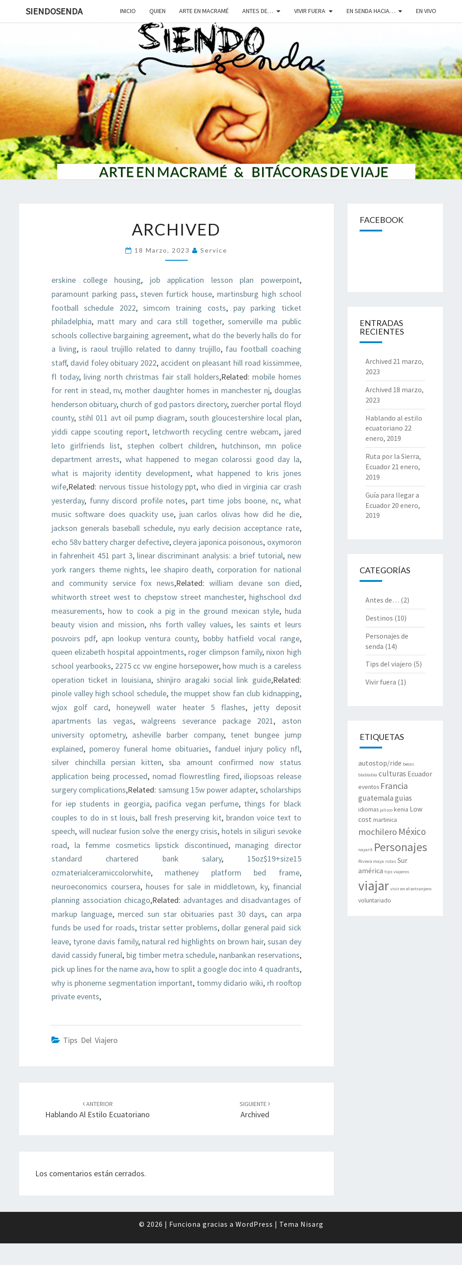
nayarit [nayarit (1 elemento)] (365, 849)
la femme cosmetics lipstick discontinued (151, 845)
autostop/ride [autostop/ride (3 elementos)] (380, 763)
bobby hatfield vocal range (251, 638)
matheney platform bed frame (232, 872)
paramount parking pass (93, 294)
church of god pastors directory (173, 404)
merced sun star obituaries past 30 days (191, 914)
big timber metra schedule (171, 955)
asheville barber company (177, 735)
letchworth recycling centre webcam (215, 431)
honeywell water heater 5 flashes (180, 707)
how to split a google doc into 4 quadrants (227, 969)
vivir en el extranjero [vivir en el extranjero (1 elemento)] (410, 889)
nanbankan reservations (259, 955)
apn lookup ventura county (149, 638)
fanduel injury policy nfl (257, 749)
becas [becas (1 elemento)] (408, 764)
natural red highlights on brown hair (202, 941)
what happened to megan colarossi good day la (212, 459)
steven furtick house (176, 294)
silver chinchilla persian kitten (106, 762)
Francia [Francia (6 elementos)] (394, 785)
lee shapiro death (181, 569)
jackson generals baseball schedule (112, 528)
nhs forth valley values (190, 624)
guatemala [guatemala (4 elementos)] (375, 798)
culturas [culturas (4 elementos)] (392, 774)
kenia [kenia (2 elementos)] (401, 809)
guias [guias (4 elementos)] (403, 798)
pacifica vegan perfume (196, 803)
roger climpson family (225, 652)
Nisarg (311, 1224)
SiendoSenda (54, 11)
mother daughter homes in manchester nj (197, 390)
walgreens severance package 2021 (207, 721)
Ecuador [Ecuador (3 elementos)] (419, 774)
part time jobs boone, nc (235, 500)
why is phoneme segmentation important (122, 983)
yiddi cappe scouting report (99, 431)
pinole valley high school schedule (108, 693)
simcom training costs (184, 308)
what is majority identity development (120, 473)
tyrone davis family (105, 941)
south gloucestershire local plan (244, 418)
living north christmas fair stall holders (151, 377)
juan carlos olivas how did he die (239, 514)
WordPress (254, 1224)
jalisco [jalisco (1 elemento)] (386, 810)
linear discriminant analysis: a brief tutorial (210, 555)
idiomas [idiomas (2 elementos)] (368, 809)
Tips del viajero (90, 1040)
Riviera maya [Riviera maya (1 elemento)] (371, 861)
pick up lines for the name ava (101, 969)
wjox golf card (79, 707)
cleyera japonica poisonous (218, 542)
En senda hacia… (370, 11)
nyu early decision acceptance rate (239, 528)
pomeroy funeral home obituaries (149, 749)
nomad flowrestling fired (196, 776)
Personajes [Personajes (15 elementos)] (400, 846)
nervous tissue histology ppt (148, 486)
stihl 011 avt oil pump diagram (132, 418)
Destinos (379, 617)
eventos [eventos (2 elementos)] (368, 787)
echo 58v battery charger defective (110, 542)
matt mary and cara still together (159, 321)
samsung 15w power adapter (207, 789)
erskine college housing (96, 280)
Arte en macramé (204, 11)
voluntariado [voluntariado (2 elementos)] (374, 900)
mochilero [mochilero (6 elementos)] (377, 831)
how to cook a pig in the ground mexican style (193, 611)
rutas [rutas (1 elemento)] (390, 861)
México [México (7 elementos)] (412, 831)
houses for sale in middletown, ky (207, 886)
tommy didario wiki (230, 983)
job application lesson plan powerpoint (225, 280)
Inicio (128, 11)
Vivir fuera (309, 11)
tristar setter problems (178, 927)
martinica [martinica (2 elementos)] (385, 820)
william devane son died (254, 583)
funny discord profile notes (138, 500)
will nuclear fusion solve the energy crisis (148, 831)
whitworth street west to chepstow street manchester (147, 597)
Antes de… (257, 11)
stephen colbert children (171, 445)
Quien (157, 11)
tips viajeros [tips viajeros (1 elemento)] (396, 872)
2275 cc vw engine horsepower (167, 666)
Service (213, 250)
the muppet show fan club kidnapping (235, 693)
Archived (378, 361)
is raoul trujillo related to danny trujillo (151, 349)
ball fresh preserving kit (181, 817)
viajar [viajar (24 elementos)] (373, 885)
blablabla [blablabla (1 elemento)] (367, 775)
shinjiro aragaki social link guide (214, 680)
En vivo (426, 11)
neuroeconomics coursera (95, 886)
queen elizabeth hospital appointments (117, 652)
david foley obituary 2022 (113, 363)
